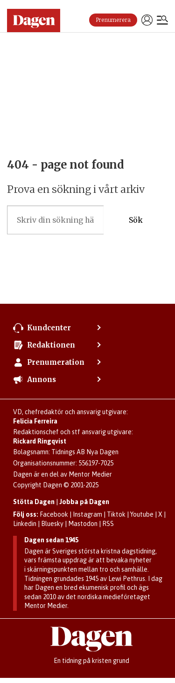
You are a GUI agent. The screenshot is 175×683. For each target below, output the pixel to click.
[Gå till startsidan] (33, 20)
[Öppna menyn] (162, 21)
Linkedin (24, 523)
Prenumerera (113, 20)
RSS (108, 523)
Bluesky (52, 523)
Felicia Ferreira (35, 421)
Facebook (54, 514)
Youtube (142, 514)
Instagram (87, 514)
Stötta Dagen (34, 501)
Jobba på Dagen (84, 501)
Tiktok (116, 514)
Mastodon (83, 523)
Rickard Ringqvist (39, 441)
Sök (136, 220)
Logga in (147, 20)
